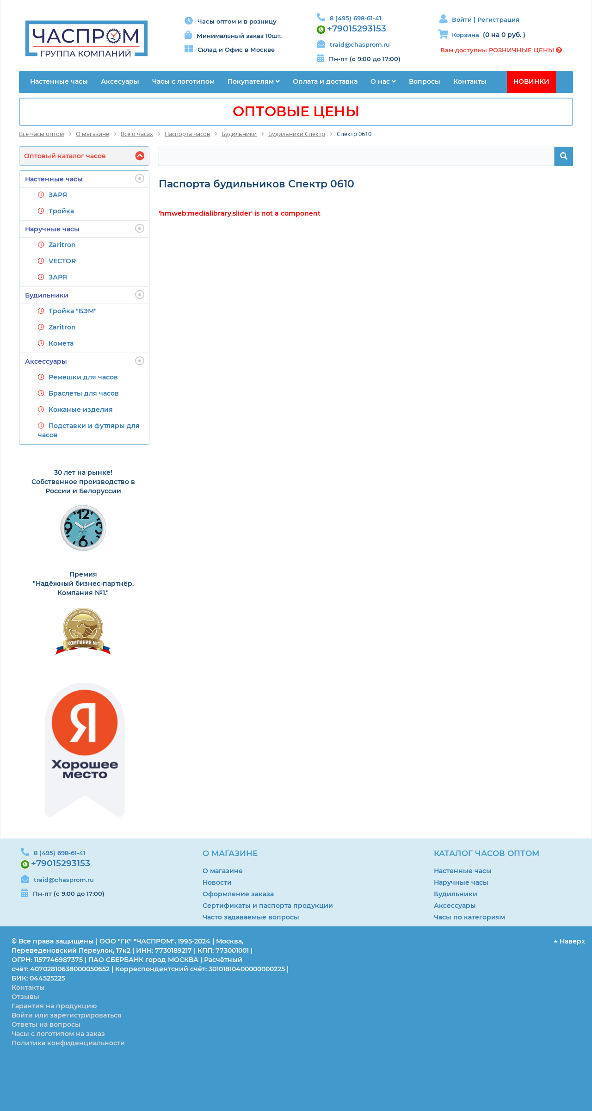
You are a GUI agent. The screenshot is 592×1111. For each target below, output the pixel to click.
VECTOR (62, 261)
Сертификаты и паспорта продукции (268, 905)
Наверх (569, 941)
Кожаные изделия (81, 409)
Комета (61, 343)
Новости (217, 882)
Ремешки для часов (83, 377)
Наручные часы (84, 228)
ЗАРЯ (58, 195)
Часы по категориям (469, 917)
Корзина (465, 34)
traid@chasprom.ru (360, 44)
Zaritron (62, 245)
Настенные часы (84, 178)
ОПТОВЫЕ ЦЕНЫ (296, 111)
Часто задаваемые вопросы (251, 917)
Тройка (61, 211)
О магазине (223, 871)
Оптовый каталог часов (65, 156)
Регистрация (498, 19)
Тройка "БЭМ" (73, 311)
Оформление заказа (238, 894)
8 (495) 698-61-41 (356, 18)
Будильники (84, 294)
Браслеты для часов (84, 393)
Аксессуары (84, 361)
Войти (463, 19)
